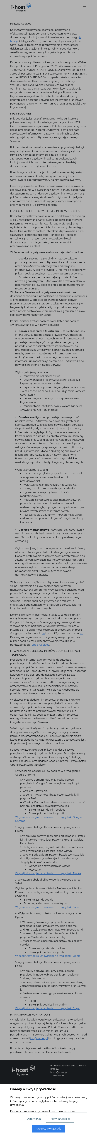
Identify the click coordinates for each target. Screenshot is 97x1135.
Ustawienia (34, 1118)
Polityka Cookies (60, 1118)
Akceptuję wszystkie (48, 1128)
